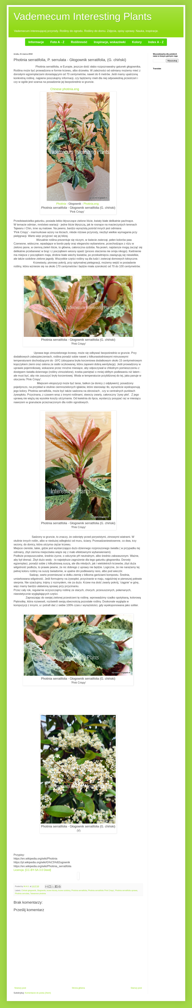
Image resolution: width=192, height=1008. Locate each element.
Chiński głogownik (28, 890)
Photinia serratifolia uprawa (126, 890)
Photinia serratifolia (79, 890)
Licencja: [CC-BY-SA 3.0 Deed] (32, 870)
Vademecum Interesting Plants (83, 16)
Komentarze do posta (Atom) (38, 993)
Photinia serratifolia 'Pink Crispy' (101, 890)
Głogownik (41, 890)
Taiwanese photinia (38, 893)
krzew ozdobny (64, 890)
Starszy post (136, 988)
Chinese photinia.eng (64, 89)
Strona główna (78, 988)
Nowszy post (20, 988)
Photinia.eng (91, 203)
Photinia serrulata (22, 893)
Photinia (61, 203)
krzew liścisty (52, 890)
